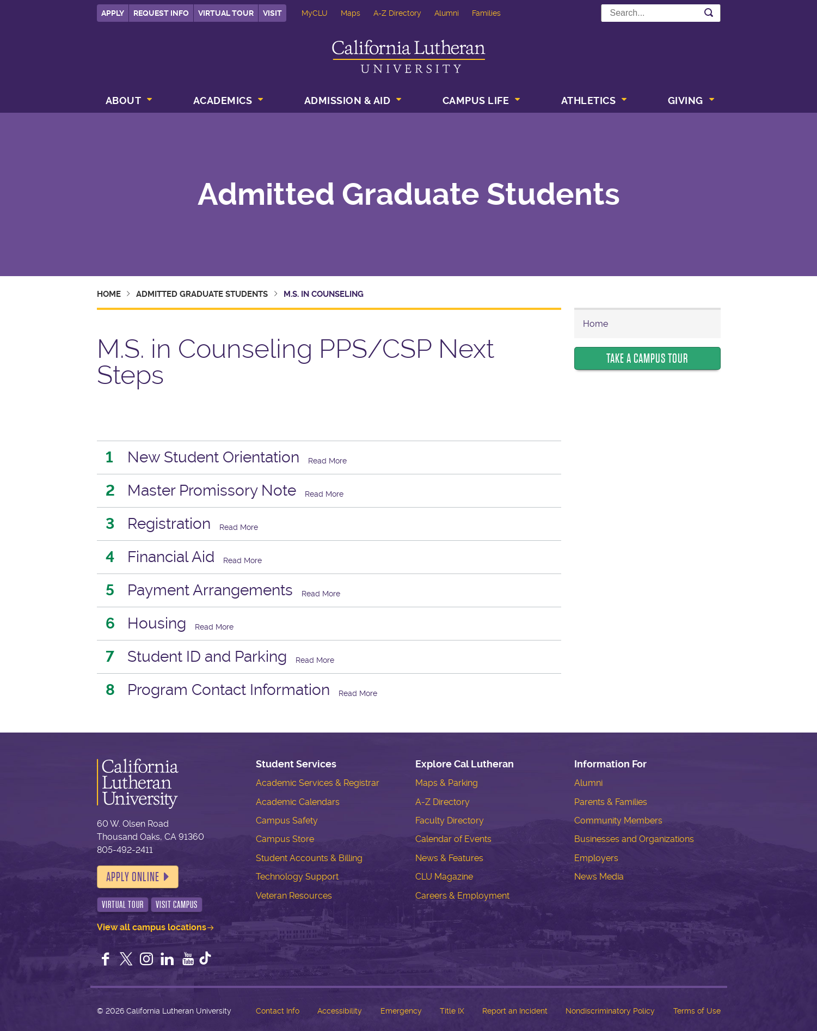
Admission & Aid (347, 100)
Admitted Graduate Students (409, 194)
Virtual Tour (226, 13)
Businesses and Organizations (634, 839)
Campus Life (476, 100)
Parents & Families (610, 802)
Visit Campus (177, 904)
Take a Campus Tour (647, 358)
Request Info (161, 13)
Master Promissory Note (211, 490)
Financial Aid (170, 557)
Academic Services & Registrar (317, 783)
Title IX (452, 1010)
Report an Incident (515, 1010)
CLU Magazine (444, 876)
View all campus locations (151, 927)
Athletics (588, 100)
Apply (112, 13)
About (124, 100)
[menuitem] (128, 102)
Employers (596, 858)
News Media (599, 876)
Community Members (618, 820)
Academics (223, 100)
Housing (156, 623)
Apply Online (132, 877)
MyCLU (315, 13)
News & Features (449, 858)
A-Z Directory (397, 13)
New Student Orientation (213, 457)
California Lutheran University (409, 56)
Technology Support (297, 876)
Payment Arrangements (210, 590)
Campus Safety (287, 820)
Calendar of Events (453, 839)
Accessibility (339, 1010)
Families (486, 13)
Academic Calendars (298, 802)
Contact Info (277, 1010)
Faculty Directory (449, 820)
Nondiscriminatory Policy (610, 1010)
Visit (272, 13)
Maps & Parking (446, 783)
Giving (685, 100)
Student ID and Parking (207, 657)
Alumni (446, 13)
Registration (169, 524)
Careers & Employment (462, 895)
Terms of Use (697, 1010)
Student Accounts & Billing (309, 858)
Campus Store (285, 839)
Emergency (401, 1010)
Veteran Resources (294, 895)
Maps (350, 13)
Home (109, 294)
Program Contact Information (228, 690)
